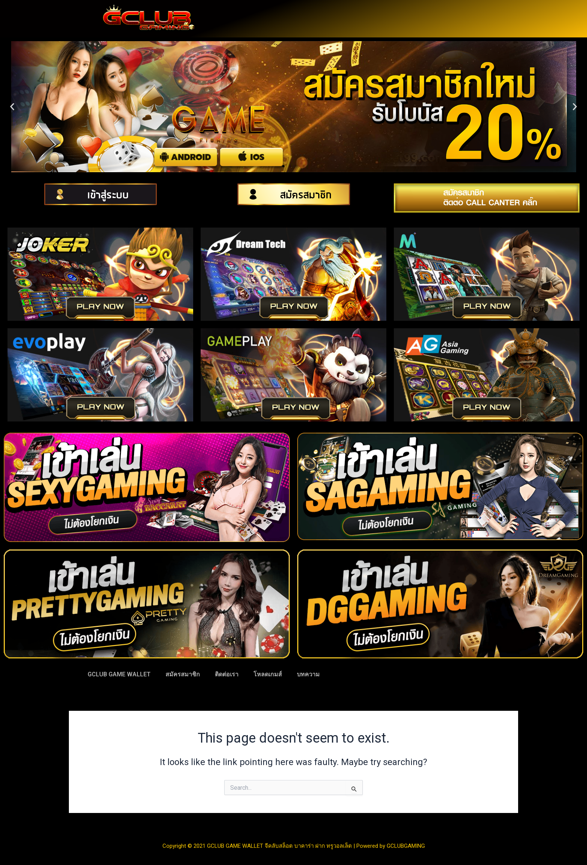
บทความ (308, 674)
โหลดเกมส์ (267, 674)
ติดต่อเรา (226, 674)
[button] (12, 107)
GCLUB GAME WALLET (119, 674)
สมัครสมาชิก (182, 674)
